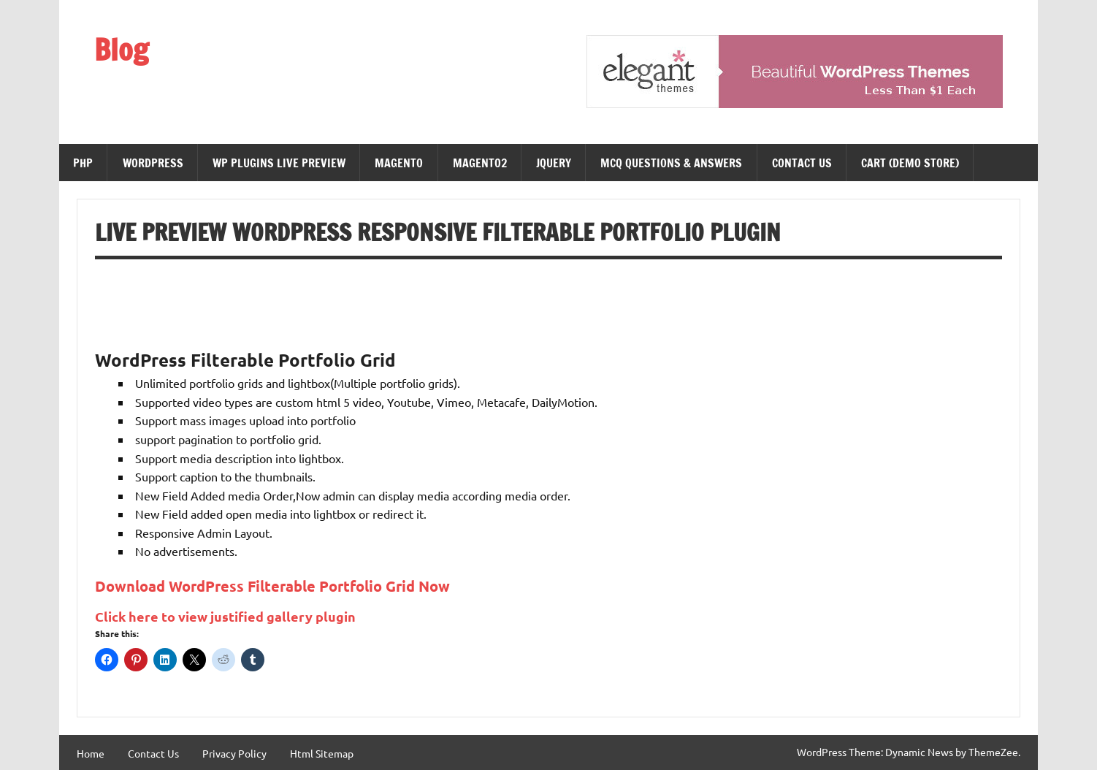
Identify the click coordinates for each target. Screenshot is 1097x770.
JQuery (553, 163)
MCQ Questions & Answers (671, 163)
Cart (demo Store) (910, 163)
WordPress (153, 163)
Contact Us (802, 163)
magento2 (480, 163)
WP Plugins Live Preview (279, 163)
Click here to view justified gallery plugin (225, 616)
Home (90, 753)
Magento (399, 163)
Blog (121, 49)
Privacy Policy (234, 753)
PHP (83, 163)
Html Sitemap (321, 753)
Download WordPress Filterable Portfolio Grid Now (272, 585)
